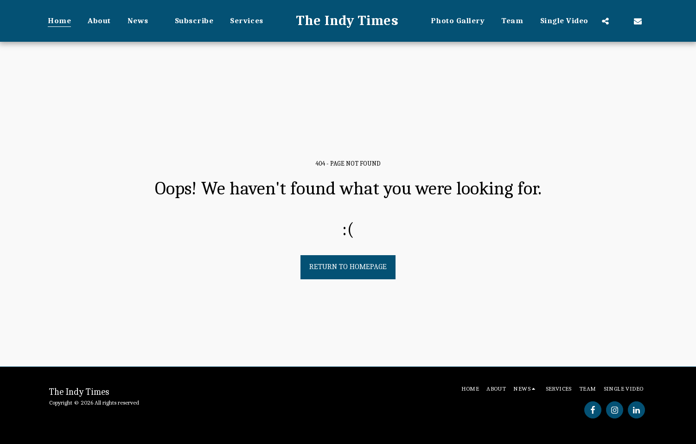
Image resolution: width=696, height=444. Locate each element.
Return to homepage (348, 266)
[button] (143, 21)
